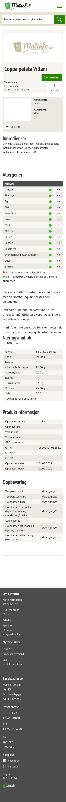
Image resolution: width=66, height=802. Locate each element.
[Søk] (28, 19)
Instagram (11, 767)
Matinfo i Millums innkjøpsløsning (12, 630)
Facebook (11, 761)
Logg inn (7, 648)
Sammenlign (51, 77)
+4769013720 (12, 729)
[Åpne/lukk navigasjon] (59, 6)
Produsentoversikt (13, 654)
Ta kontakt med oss (8, 741)
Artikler (7, 620)
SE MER (15, 127)
